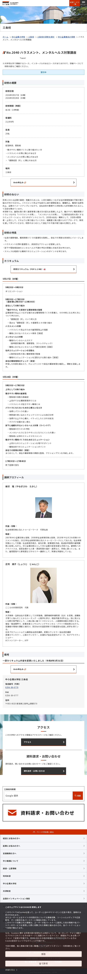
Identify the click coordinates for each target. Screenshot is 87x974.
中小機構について (10, 861)
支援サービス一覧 (74, 3)
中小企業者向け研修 (66, 37)
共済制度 (7, 891)
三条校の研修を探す (46, 37)
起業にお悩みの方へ (11, 846)
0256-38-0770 (11, 687)
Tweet (23, 58)
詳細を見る (10, 969)
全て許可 (43, 963)
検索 (78, 795)
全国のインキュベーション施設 (16, 898)
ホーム (5, 37)
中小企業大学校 (18, 37)
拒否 (43, 954)
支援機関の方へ (9, 853)
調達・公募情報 (9, 868)
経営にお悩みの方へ (11, 838)
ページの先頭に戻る (45, 832)
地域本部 (7, 876)
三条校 (31, 37)
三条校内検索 (10, 789)
